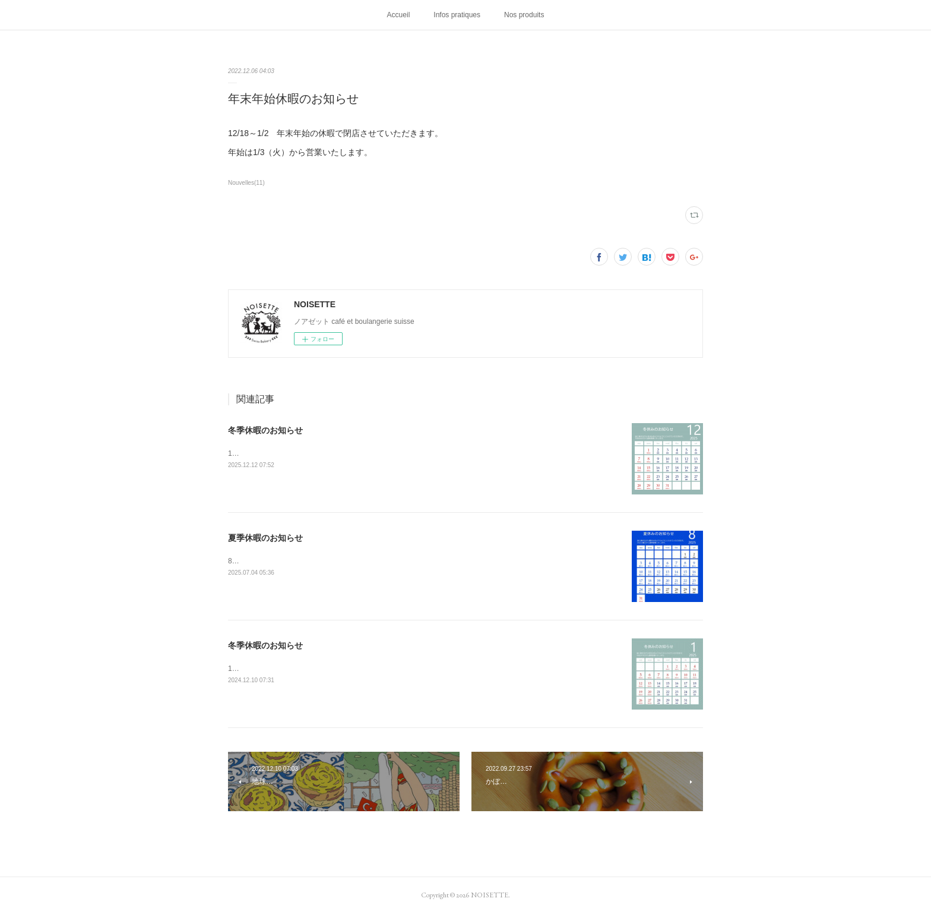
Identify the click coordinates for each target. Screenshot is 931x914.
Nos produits (524, 15)
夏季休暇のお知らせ (265, 538)
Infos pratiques (456, 15)
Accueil (398, 15)
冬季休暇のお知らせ (265, 430)
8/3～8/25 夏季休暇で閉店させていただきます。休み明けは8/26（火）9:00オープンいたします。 (385, 561)
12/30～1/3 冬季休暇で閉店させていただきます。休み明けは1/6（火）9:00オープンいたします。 (385, 453)
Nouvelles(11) (246, 182)
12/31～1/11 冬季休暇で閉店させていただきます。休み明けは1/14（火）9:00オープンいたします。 (389, 668)
